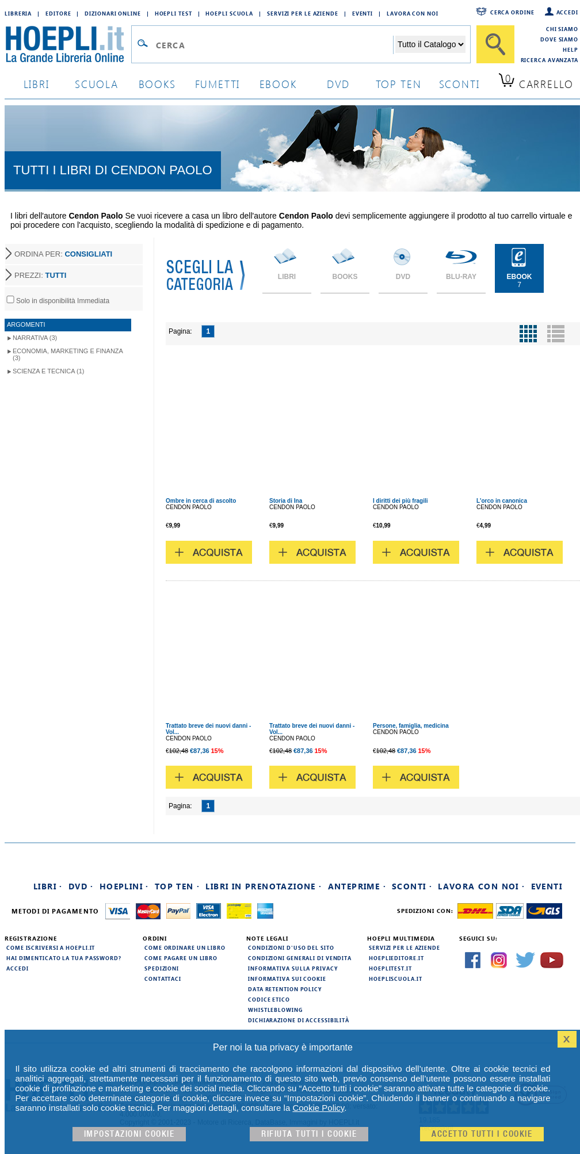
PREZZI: (40, 275)
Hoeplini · (124, 886)
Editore (58, 13)
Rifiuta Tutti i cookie (309, 1134)
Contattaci (162, 978)
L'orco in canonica (501, 501)
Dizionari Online (112, 13)
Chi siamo (562, 28)
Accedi (567, 12)
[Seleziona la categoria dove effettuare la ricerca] (430, 44)
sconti (459, 84)
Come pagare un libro (180, 957)
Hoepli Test (173, 13)
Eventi (362, 13)
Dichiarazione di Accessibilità (298, 1020)
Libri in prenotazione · (263, 886)
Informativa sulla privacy (293, 968)
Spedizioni (161, 968)
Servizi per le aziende (302, 13)
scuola (97, 84)
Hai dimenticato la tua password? (63, 957)
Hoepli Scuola (229, 13)
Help (570, 49)
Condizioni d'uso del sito (291, 947)
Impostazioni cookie (129, 1134)
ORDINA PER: (63, 254)
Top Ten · (177, 886)
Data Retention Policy (285, 988)
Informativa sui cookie (287, 978)
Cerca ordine (512, 12)
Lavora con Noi (412, 13)
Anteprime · (357, 886)
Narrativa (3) (35, 337)
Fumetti (218, 84)
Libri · (48, 886)
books (157, 84)
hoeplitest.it (390, 968)
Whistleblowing (275, 1009)
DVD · (81, 886)
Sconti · (412, 886)
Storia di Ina (285, 501)
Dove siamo (559, 39)
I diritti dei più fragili (400, 501)
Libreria (18, 13)
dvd (338, 84)
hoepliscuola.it (395, 978)
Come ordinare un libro (185, 947)
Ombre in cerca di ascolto (201, 501)
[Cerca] (495, 44)
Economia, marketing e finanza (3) (68, 354)
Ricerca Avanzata (549, 59)
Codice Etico (269, 999)
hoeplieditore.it (396, 957)
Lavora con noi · (481, 886)
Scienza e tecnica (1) (49, 371)
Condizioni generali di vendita (300, 957)
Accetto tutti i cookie (482, 1134)
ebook (278, 84)
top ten (399, 84)
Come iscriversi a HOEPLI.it (50, 947)
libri (36, 84)
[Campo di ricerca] (274, 45)
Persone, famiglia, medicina (411, 726)
